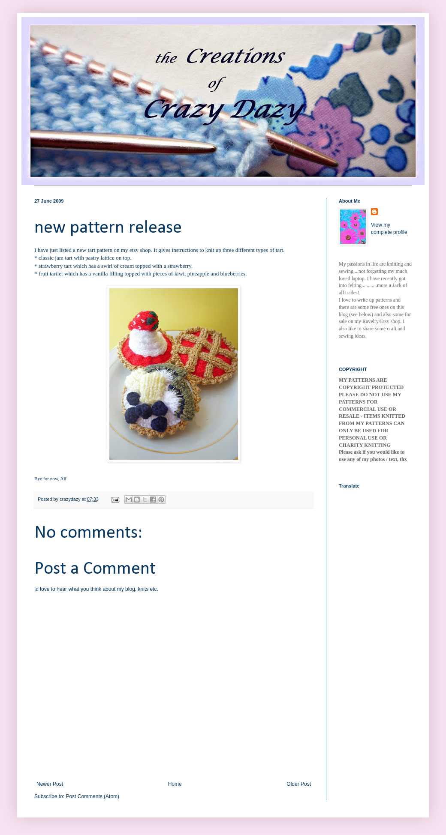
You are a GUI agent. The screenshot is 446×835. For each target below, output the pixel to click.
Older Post (298, 784)
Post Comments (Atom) (92, 796)
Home (175, 784)
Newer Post (49, 784)
